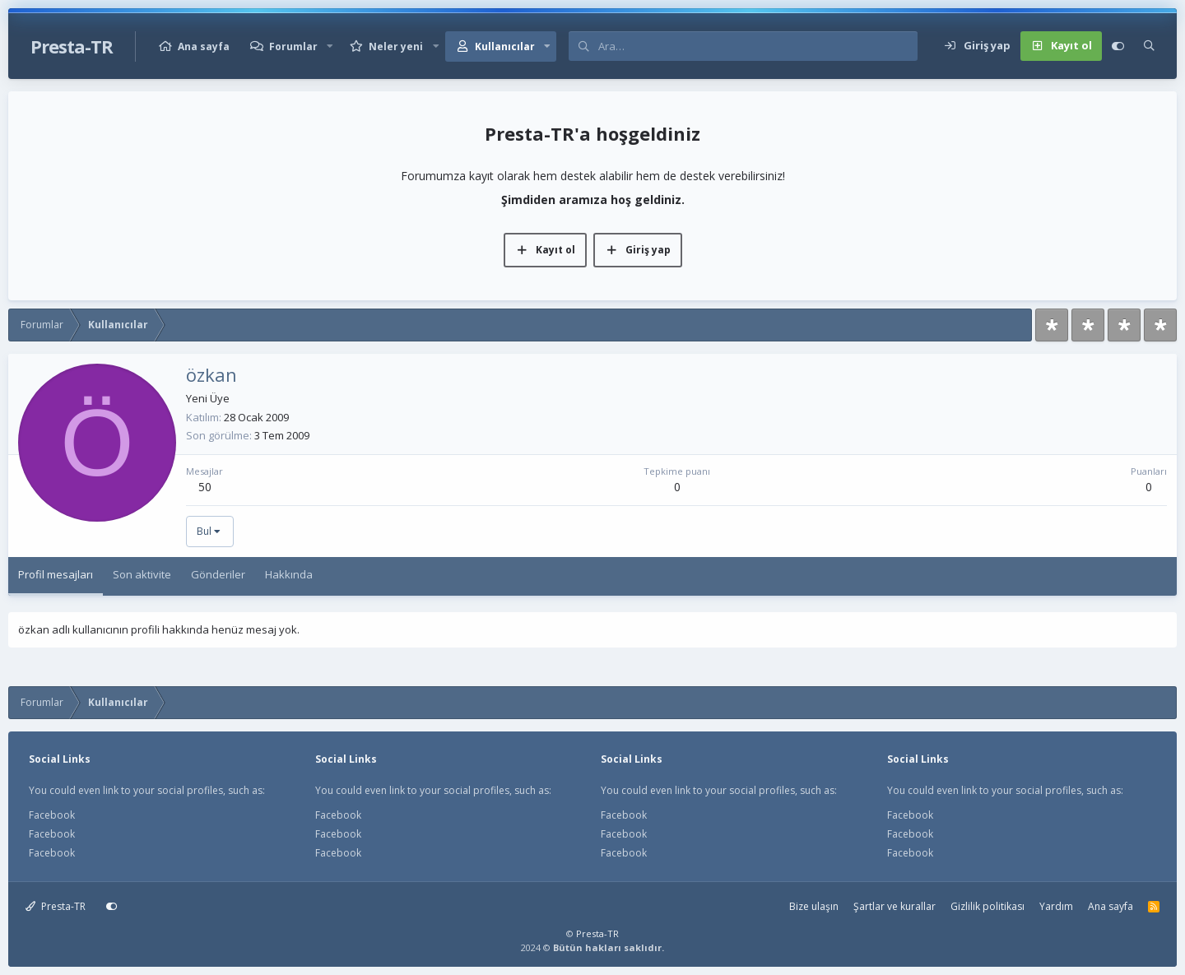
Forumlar (293, 46)
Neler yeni (396, 46)
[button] (330, 46)
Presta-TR (56, 906)
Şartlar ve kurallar (894, 906)
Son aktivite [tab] (142, 574)
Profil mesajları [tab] (55, 574)
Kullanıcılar (505, 46)
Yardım (1056, 906)
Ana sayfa (204, 46)
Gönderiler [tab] (218, 574)
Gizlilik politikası (987, 906)
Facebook (52, 815)
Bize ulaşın (814, 906)
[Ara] (757, 46)
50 (204, 486)
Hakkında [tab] (289, 574)
